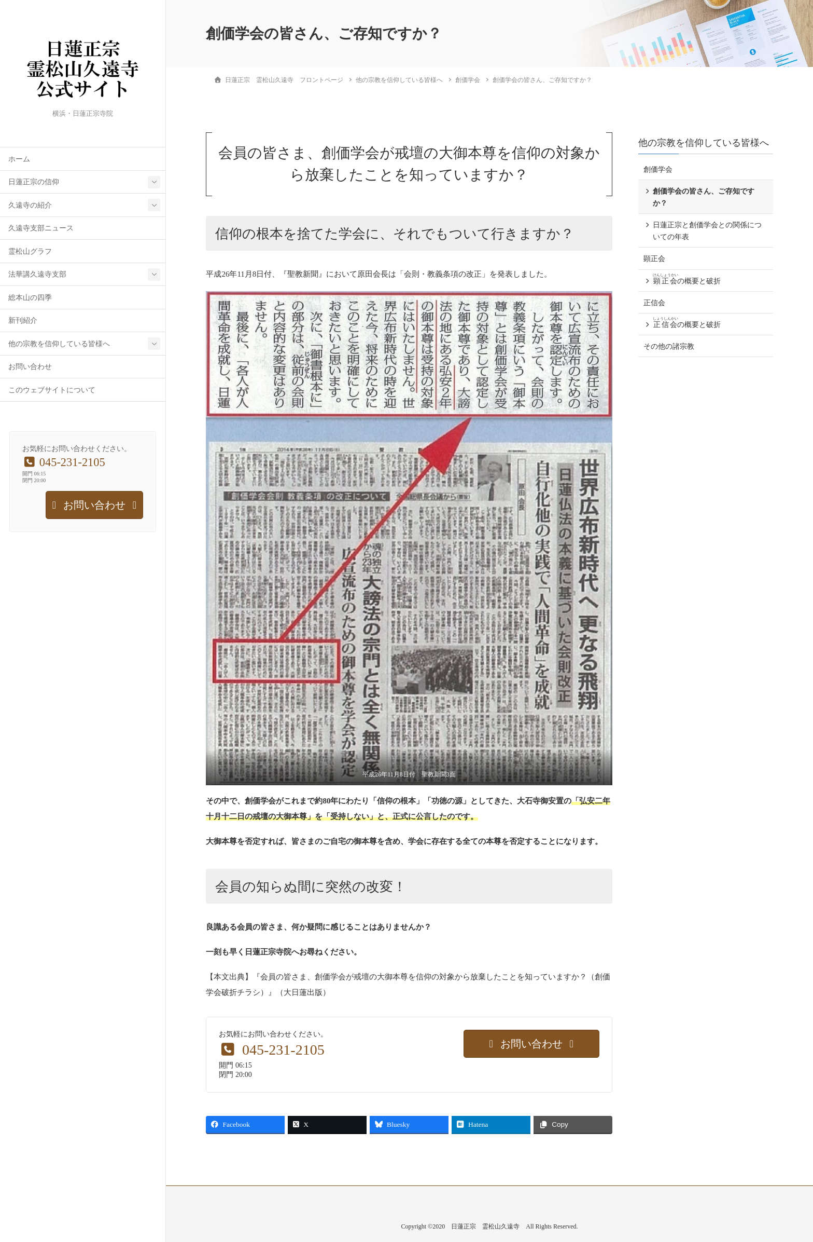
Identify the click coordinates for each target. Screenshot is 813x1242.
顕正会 (654, 259)
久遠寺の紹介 (30, 205)
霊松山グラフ (30, 251)
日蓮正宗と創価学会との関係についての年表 (707, 231)
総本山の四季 (30, 298)
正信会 (654, 303)
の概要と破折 (687, 279)
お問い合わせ (30, 367)
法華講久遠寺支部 (37, 274)
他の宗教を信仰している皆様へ (59, 344)
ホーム (19, 159)
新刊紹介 (22, 320)
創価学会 (657, 169)
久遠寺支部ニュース (41, 228)
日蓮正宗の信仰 (33, 182)
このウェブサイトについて (51, 390)
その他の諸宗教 (668, 346)
